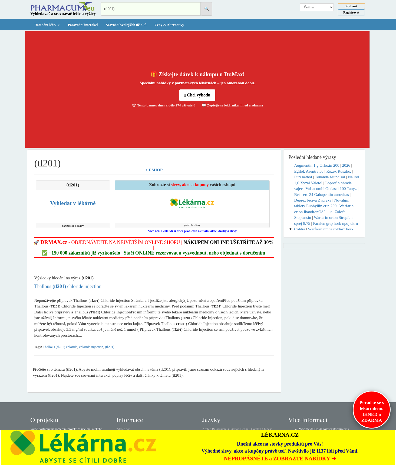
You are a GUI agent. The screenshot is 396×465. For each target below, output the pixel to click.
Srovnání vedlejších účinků (126, 25)
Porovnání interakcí (83, 25)
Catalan (256, 429)
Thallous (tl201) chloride (60, 347)
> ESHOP (154, 170)
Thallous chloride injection (67, 286)
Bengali (245, 429)
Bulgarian (233, 429)
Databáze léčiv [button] (47, 25)
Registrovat (351, 12)
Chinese (267, 429)
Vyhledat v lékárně (72, 203)
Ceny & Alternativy (169, 25)
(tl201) (109, 347)
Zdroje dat (123, 429)
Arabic (206, 429)
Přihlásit (351, 6)
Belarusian (219, 429)
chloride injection (91, 347)
